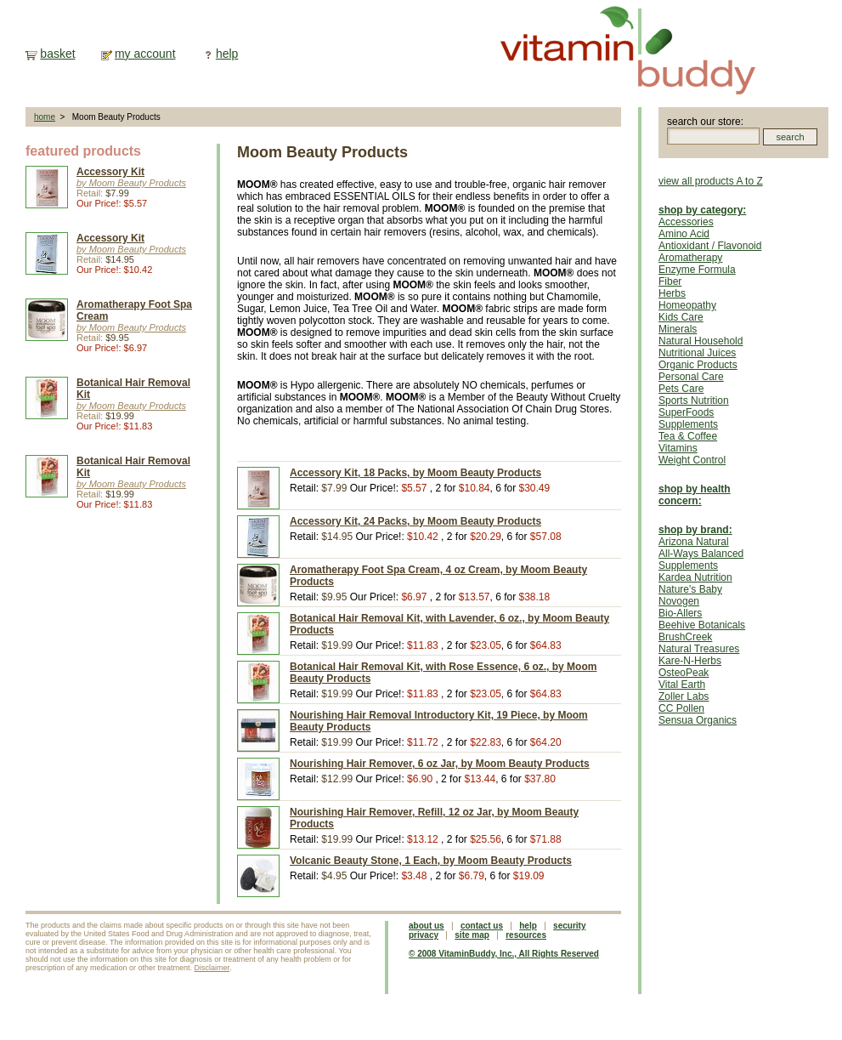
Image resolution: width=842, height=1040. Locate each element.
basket (57, 53)
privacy (423, 935)
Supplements (688, 424)
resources (526, 935)
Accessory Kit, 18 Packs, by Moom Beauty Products (415, 473)
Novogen (678, 601)
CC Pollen (681, 708)
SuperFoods (686, 412)
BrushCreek (685, 637)
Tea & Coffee (687, 436)
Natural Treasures (698, 649)
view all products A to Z (710, 181)
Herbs (672, 293)
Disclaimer (212, 967)
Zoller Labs (683, 696)
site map (472, 935)
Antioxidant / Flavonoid (709, 246)
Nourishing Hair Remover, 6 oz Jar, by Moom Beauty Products (440, 764)
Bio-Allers (680, 613)
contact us (482, 925)
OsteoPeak (683, 673)
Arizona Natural (693, 542)
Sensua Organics (697, 720)
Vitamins (678, 448)
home (44, 117)
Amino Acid (683, 234)
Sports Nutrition (693, 400)
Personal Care (691, 377)
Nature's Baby (690, 589)
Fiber (669, 281)
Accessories (686, 222)
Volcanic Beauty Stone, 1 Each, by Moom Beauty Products (431, 861)
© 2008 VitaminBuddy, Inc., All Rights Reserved (504, 953)
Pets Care (681, 389)
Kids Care (681, 317)
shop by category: (702, 210)
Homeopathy (687, 305)
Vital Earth (681, 684)
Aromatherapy (690, 258)
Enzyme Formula (697, 270)
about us (426, 925)
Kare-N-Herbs (689, 661)
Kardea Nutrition (695, 577)
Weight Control (692, 460)
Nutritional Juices (697, 353)
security (569, 925)
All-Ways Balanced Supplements (700, 559)
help (227, 53)
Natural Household (700, 341)
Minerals (677, 329)
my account (145, 53)
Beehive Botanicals (701, 625)
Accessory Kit (110, 172)
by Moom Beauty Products (131, 183)
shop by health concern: (694, 495)
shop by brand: (695, 530)
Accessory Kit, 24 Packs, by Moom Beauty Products (415, 521)
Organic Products (697, 365)
